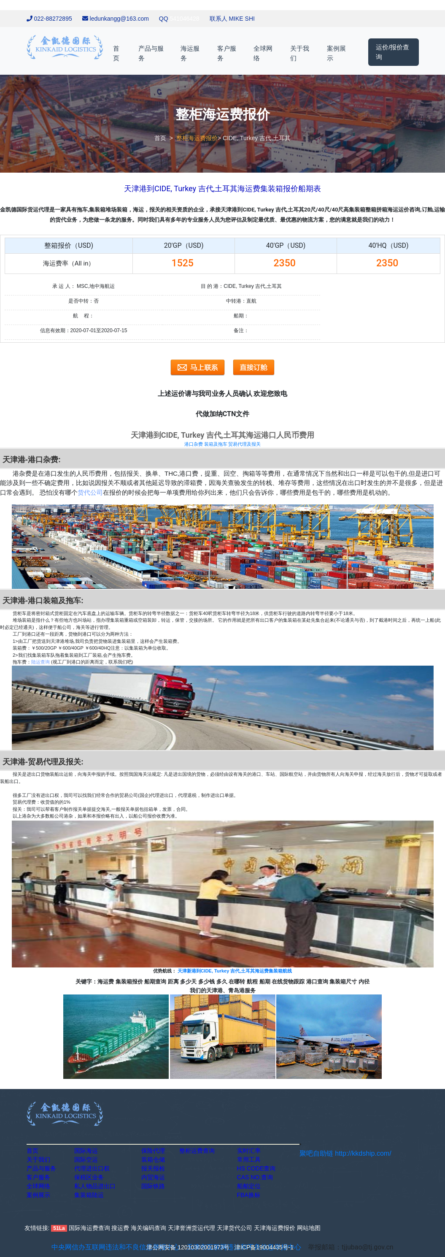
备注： (241, 330)
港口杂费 (193, 444)
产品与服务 (151, 53)
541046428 (185, 18)
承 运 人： (64, 286)
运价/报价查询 (392, 51)
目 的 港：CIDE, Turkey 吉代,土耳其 (241, 286)
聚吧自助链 (316, 1153)
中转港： (236, 301)
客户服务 (226, 53)
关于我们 (299, 53)
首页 (116, 53)
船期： (241, 316)
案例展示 (336, 53)
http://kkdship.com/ (363, 1153)
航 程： (83, 316)
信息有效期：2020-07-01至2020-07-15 (83, 330)
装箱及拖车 (215, 444)
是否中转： (81, 301)
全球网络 (263, 53)
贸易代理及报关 (244, 444)
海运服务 (190, 53)
